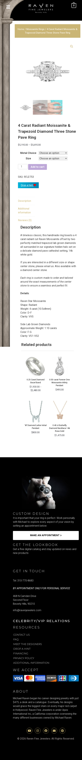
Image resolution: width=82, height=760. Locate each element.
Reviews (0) (25, 220)
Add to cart (37, 166)
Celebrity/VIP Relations (41, 621)
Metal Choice (28, 153)
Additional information (24, 210)
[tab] (24, 201)
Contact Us (21, 634)
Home (21, 29)
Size (28, 158)
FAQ (16, 639)
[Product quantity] (22, 166)
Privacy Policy (23, 658)
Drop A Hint (22, 648)
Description (24, 200)
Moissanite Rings (35, 29)
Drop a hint (28, 185)
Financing (20, 653)
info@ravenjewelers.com (27, 610)
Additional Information (31, 662)
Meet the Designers (27, 644)
